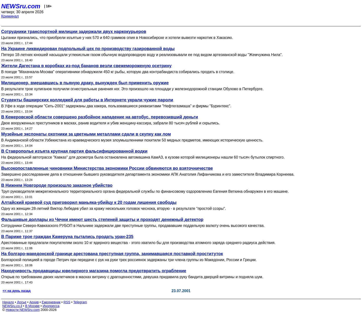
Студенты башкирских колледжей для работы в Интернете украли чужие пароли (87, 100)
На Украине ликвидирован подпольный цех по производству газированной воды (88, 48)
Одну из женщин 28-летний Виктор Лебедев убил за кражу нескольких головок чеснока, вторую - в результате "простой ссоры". (113, 208)
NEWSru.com (20, 6)
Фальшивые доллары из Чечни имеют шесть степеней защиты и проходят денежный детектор (102, 219)
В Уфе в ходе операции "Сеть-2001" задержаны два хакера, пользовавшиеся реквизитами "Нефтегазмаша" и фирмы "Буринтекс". (116, 106)
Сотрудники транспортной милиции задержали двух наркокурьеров (73, 31)
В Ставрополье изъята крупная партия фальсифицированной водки (74, 151)
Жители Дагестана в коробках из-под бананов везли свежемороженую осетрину (86, 65)
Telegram (80, 302)
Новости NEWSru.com (23, 310)
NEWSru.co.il (12, 306)
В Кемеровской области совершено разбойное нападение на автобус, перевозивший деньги (99, 117)
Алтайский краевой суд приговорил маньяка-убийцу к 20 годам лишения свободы (88, 202)
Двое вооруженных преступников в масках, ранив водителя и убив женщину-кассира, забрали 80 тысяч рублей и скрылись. (110, 123)
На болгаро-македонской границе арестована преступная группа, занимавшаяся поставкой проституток (112, 253)
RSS (66, 302)
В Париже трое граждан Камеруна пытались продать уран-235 (67, 236)
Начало (8, 302)
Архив (34, 302)
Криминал (10, 16)
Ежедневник (51, 302)
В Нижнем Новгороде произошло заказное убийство (57, 185)
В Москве (32, 306)
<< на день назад (17, 291)
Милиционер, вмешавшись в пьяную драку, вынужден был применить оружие (85, 82)
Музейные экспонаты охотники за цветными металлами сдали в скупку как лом (86, 134)
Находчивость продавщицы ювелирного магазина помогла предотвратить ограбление (93, 270)
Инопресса (51, 306)
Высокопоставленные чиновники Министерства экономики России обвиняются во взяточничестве (107, 168)
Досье (21, 302)
